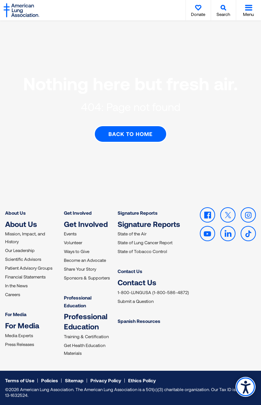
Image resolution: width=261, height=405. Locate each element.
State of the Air (132, 233)
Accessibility (245, 387)
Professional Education (77, 301)
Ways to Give (76, 251)
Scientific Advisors (23, 259)
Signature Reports (138, 213)
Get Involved (78, 213)
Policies (49, 380)
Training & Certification (86, 336)
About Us (15, 213)
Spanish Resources (139, 321)
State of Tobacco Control (142, 251)
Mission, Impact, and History (25, 237)
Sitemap (74, 380)
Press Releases (19, 344)
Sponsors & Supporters (87, 278)
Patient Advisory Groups (28, 268)
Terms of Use (19, 380)
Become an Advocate (85, 260)
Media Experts (19, 335)
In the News (16, 285)
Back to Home (130, 134)
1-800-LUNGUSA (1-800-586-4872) (153, 292)
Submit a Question (136, 301)
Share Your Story (80, 269)
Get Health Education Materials (84, 349)
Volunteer (73, 242)
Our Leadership (20, 250)
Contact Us (130, 271)
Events (70, 233)
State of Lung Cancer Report (145, 242)
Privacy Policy (105, 380)
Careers (12, 294)
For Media (16, 314)
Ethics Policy (142, 380)
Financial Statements (25, 276)
